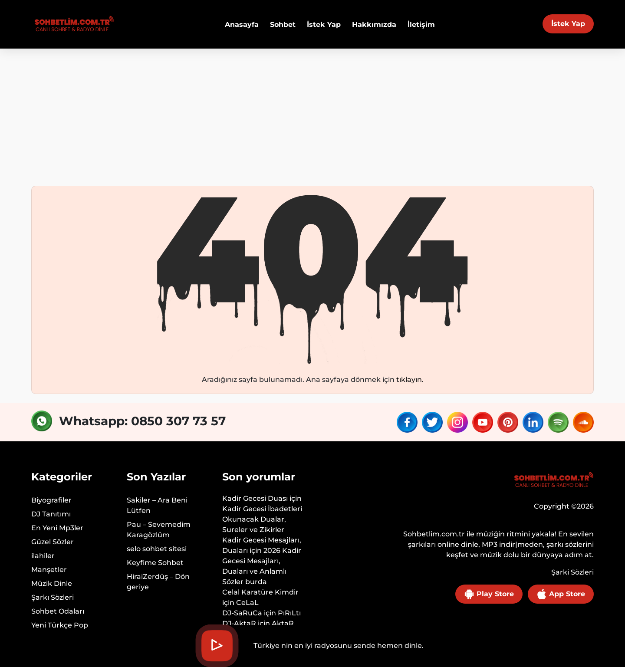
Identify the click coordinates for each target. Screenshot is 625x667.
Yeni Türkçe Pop (59, 625)
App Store (560, 594)
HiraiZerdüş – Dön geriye (158, 581)
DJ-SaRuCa (242, 613)
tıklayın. (410, 379)
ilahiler (43, 556)
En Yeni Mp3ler (57, 528)
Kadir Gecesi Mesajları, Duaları (261, 545)
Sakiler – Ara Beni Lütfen (157, 505)
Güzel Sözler (52, 542)
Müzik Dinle (51, 583)
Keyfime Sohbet (155, 563)
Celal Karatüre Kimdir (260, 592)
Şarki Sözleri (572, 572)
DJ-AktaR (239, 623)
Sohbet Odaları (57, 611)
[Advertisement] (312, 113)
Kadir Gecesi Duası (255, 498)
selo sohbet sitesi (157, 549)
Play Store (489, 594)
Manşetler (49, 569)
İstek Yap (568, 24)
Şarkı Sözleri (52, 597)
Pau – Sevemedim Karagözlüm (159, 529)
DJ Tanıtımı (51, 514)
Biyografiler (51, 500)
